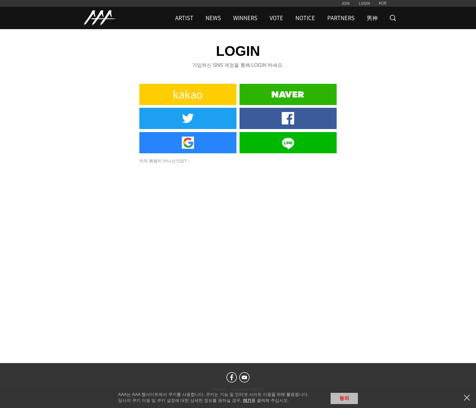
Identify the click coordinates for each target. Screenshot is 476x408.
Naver (288, 94)
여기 (247, 400)
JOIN (345, 3)
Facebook (288, 118)
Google (187, 142)
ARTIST (184, 18)
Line (288, 142)
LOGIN (364, 3)
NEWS (213, 18)
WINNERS (245, 18)
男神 (372, 18)
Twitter (187, 118)
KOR (382, 3)
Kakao (187, 94)
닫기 (467, 398)
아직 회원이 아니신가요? (163, 161)
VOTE (276, 18)
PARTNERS (341, 18)
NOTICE (305, 18)
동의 (344, 398)
